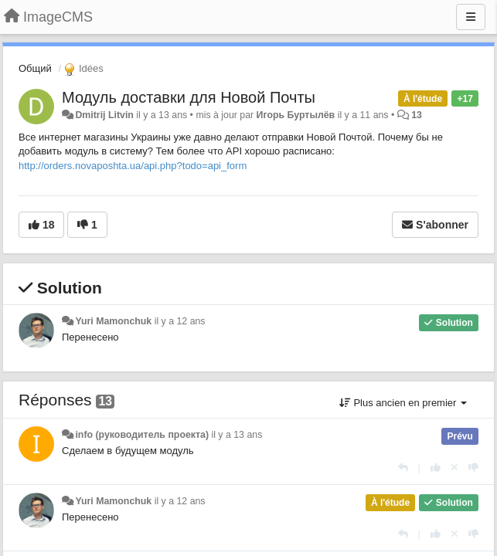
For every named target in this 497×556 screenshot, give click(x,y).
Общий (35, 68)
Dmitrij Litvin (104, 115)
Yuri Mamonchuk (113, 321)
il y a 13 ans (236, 434)
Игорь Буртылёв (296, 115)
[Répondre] (403, 467)
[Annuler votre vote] (454, 467)
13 (416, 115)
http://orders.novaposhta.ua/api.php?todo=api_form (133, 165)
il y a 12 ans (180, 321)
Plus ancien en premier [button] (403, 403)
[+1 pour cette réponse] (436, 467)
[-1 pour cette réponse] (473, 467)
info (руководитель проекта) (142, 434)
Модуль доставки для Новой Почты (188, 97)
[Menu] (470, 17)
